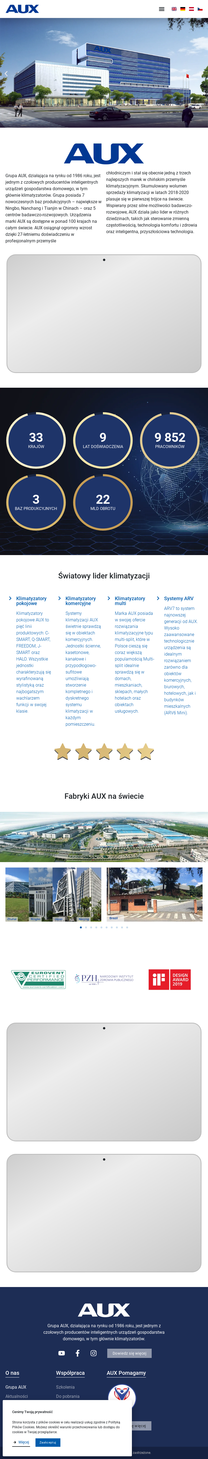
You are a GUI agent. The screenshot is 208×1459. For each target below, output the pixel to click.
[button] (161, 8)
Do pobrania (68, 1396)
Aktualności (16, 1396)
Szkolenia (65, 1387)
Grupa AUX (15, 1387)
